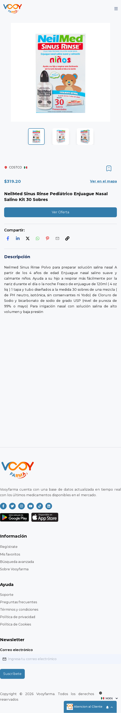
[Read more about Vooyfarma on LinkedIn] (48, 506)
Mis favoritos (10, 554)
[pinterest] (47, 238)
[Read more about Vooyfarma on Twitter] (12, 506)
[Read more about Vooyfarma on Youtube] (30, 506)
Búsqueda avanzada (17, 562)
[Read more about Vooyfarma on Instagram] (21, 506)
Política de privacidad (17, 617)
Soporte (6, 595)
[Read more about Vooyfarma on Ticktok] (39, 506)
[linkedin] (17, 238)
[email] (57, 238)
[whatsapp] (37, 238)
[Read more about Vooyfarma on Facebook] (3, 506)
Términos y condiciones (19, 609)
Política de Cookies (15, 624)
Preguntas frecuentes (18, 602)
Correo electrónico (16, 650)
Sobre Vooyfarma (14, 569)
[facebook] (8, 238)
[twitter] (27, 238)
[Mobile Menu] (116, 8)
